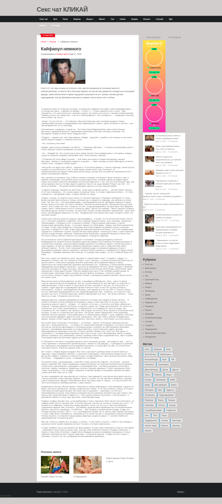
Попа (65, 19)
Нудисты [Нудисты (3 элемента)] (170, 390)
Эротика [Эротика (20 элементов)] (176, 425)
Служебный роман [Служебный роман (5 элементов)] (153, 410)
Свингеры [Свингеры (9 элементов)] (149, 405)
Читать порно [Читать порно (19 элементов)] (151, 425)
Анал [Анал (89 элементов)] (147, 349)
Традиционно (151, 329)
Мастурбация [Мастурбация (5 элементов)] (160, 385)
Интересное (150, 337)
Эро (171, 19)
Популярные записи (153, 38)
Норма (134, 19)
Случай (159, 19)
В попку (148, 272)
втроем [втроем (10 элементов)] (148, 431)
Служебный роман (153, 318)
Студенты (149, 325)
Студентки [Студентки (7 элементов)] (171, 410)
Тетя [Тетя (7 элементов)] (155, 415)
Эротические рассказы (155, 333)
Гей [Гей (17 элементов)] (172, 359)
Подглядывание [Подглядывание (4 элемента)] (166, 395)
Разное (146, 19)
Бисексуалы (150, 268)
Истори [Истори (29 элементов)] (148, 380)
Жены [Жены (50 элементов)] (147, 375)
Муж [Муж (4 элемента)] (160, 390)
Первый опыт (151, 302)
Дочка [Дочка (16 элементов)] (165, 369)
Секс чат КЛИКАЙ (62, 9)
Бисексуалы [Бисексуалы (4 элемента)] (165, 354)
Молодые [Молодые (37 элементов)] (149, 390)
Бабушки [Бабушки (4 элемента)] (158, 349)
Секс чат (44, 19)
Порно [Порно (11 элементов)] (161, 400)
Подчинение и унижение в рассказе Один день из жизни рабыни (168, 184)
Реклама (55, 25)
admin (66, 54)
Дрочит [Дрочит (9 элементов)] (175, 369)
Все (55, 19)
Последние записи (174, 38)
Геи (112, 19)
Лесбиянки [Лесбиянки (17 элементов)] (161, 380)
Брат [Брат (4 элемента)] (164, 359)
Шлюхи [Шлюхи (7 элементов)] (164, 425)
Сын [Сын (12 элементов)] (147, 415)
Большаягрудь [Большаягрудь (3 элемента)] (151, 359)
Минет (102, 19)
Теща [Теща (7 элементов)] (164, 415)
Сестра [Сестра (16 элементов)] (161, 405)
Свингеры (149, 314)
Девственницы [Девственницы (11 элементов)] (151, 369)
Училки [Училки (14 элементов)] (164, 420)
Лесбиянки (150, 291)
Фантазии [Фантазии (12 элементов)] (176, 420)
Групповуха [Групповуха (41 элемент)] (163, 364)
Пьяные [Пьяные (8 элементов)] (171, 400)
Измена (77, 19)
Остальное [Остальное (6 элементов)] (150, 395)
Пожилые (149, 306)
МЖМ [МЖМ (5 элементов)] (172, 380)
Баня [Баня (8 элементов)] (168, 349)
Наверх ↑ (181, 492)
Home (43, 42)
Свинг (123, 19)
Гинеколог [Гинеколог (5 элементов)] (149, 364)
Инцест (89, 19)
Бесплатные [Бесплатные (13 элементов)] (150, 354)
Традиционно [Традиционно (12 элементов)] (151, 420)
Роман (43, 25)
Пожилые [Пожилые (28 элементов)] (149, 400)
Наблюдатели (151, 299)
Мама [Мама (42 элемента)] (147, 385)
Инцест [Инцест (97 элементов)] (169, 375)
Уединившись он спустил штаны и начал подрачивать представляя (168, 243)
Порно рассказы (44, 492)
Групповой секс (152, 279)
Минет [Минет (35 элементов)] (174, 385)
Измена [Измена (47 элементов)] (157, 375)
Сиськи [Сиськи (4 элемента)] (172, 405)
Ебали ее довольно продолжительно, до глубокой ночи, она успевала (168, 160)
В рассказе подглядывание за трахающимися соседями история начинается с (168, 230)
